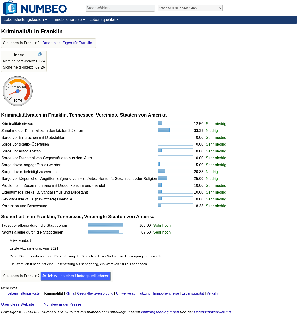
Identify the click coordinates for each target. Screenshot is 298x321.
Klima (70, 293)
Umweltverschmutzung (133, 293)
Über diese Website (17, 304)
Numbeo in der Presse (62, 304)
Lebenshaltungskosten (24, 19)
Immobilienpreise (66, 19)
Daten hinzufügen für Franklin (67, 43)
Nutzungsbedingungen (160, 312)
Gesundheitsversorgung (95, 293)
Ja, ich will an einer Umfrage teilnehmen (75, 276)
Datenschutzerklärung (212, 312)
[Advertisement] (261, 57)
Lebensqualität (102, 19)
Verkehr (213, 293)
